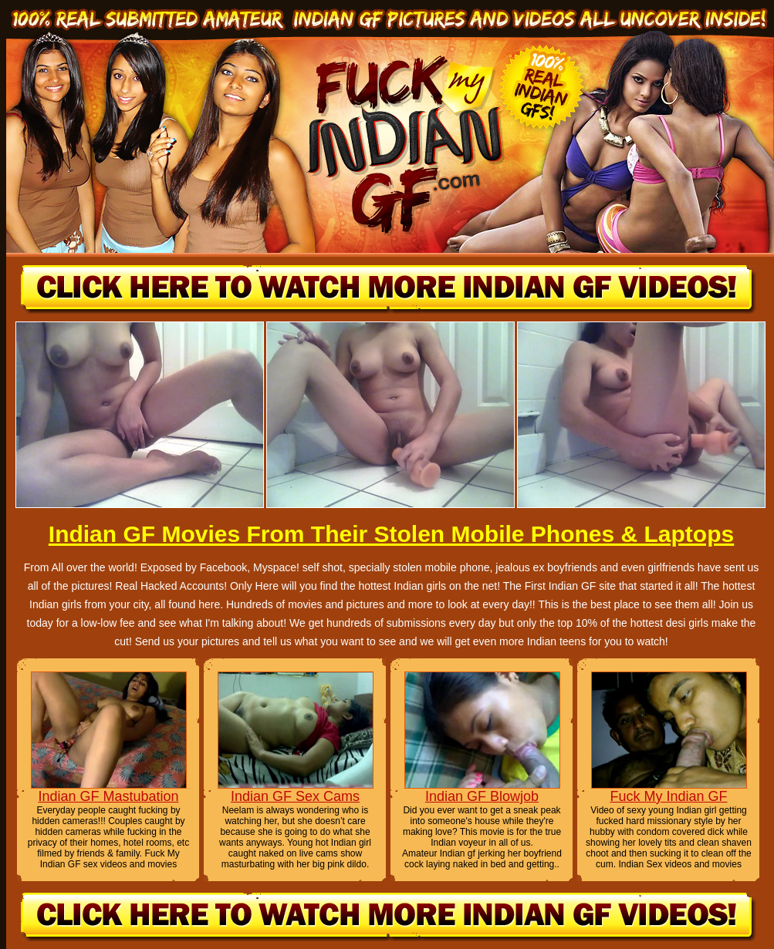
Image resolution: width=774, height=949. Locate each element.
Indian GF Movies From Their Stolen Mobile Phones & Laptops (391, 534)
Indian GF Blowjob (482, 796)
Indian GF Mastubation (108, 796)
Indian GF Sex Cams (295, 796)
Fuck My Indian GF (668, 796)
